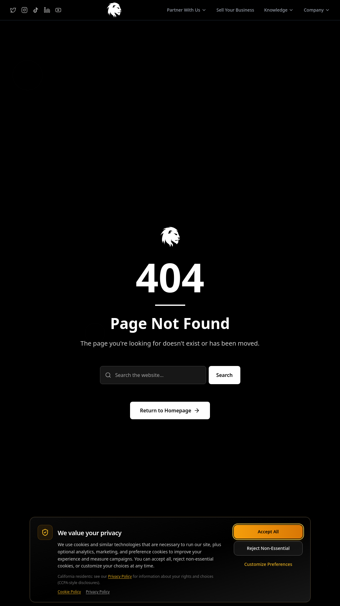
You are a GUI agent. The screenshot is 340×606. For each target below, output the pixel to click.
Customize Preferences (268, 564)
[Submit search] (224, 375)
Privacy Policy (120, 576)
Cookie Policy (69, 591)
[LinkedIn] (47, 10)
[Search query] (153, 375)
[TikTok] (36, 10)
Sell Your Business (235, 10)
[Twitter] (13, 10)
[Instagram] (24, 10)
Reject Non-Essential (268, 548)
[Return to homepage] (170, 410)
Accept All (268, 532)
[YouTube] (58, 10)
